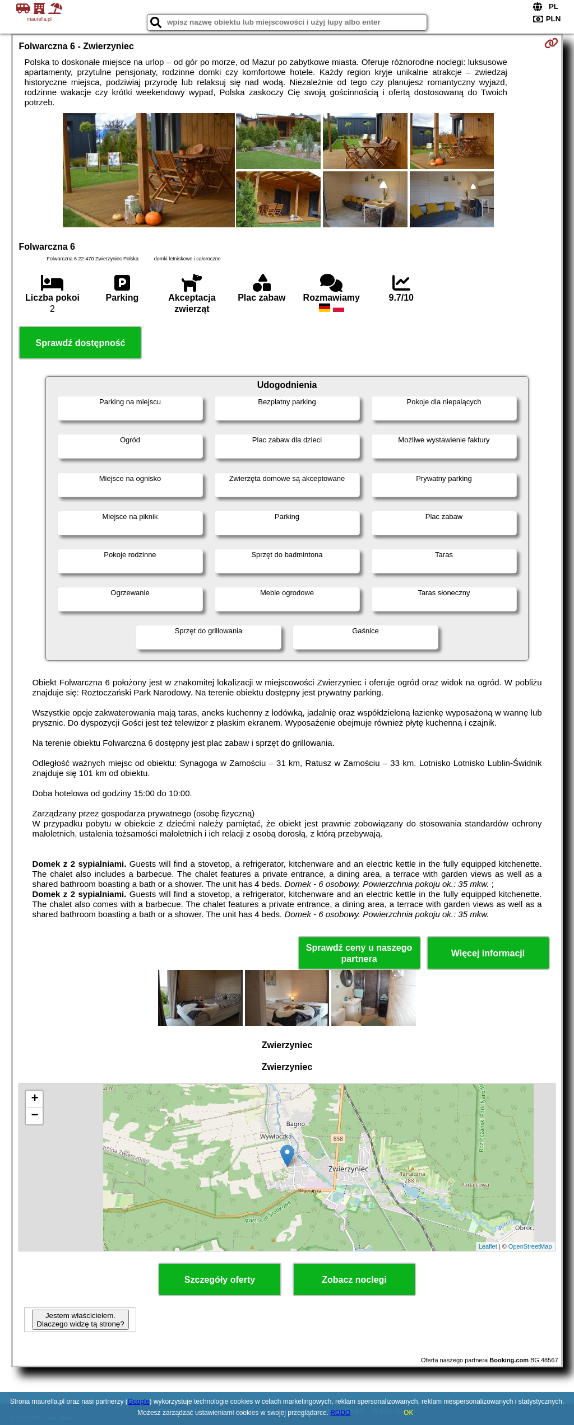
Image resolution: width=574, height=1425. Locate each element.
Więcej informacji (488, 953)
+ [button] (34, 1099)
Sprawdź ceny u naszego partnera (359, 953)
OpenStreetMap (530, 1246)
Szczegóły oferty (219, 1279)
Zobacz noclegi (354, 1279)
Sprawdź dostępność (80, 343)
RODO (340, 1413)
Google (139, 1401)
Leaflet (488, 1246)
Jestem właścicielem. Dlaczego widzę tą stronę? (80, 1319)
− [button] (34, 1116)
